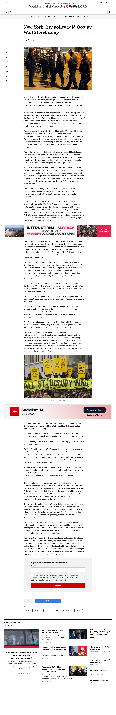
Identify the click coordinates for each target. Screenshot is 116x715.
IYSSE (61, 16)
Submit (58, 586)
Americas (48, 610)
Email (33, 566)
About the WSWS (69, 16)
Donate (86, 16)
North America (39, 610)
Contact (100, 2)
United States (28, 610)
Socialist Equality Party (50, 16)
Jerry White (27, 40)
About (105, 2)
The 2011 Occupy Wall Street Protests (64, 610)
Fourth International (34, 16)
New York (79, 610)
